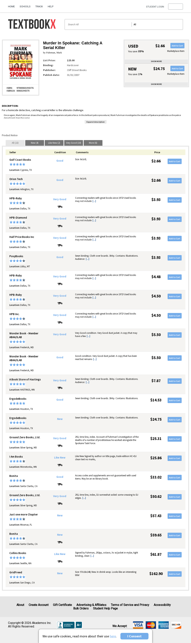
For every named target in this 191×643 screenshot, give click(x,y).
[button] (175, 7)
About (20, 605)
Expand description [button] (96, 121)
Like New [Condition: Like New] (59, 457)
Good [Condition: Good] (59, 160)
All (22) (15, 142)
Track (39, 6)
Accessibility (162, 605)
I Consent (134, 636)
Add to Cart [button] (177, 45)
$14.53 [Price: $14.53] (156, 400)
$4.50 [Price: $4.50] (156, 296)
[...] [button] (94, 201)
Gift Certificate (62, 605)
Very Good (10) (73, 142)
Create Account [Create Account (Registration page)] (38, 605)
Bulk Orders (81, 608)
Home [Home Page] (11, 6)
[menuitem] (12, 5)
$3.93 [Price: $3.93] (156, 199)
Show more (156, 61)
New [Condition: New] (60, 419)
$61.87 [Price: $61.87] (156, 554)
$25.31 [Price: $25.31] (156, 438)
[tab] (15, 143)
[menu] (175, 7)
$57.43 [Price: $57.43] (156, 515)
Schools (25, 6)
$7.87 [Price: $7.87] (156, 380)
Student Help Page (105, 608)
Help (50, 6)
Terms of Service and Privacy (130, 605)
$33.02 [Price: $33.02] (156, 477)
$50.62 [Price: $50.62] (156, 496)
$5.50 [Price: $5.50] (156, 334)
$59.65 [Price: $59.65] (156, 535)
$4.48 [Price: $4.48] (156, 276)
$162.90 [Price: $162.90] (156, 573)
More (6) (93, 142)
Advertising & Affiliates (91, 605)
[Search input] (124, 24)
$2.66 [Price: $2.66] (156, 161)
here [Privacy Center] (113, 636)
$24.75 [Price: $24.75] (156, 419)
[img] (138, 625)
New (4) (34, 142)
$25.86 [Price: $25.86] (156, 457)
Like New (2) (54, 142)
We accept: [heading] (119, 626)
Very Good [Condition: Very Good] (59, 199)
